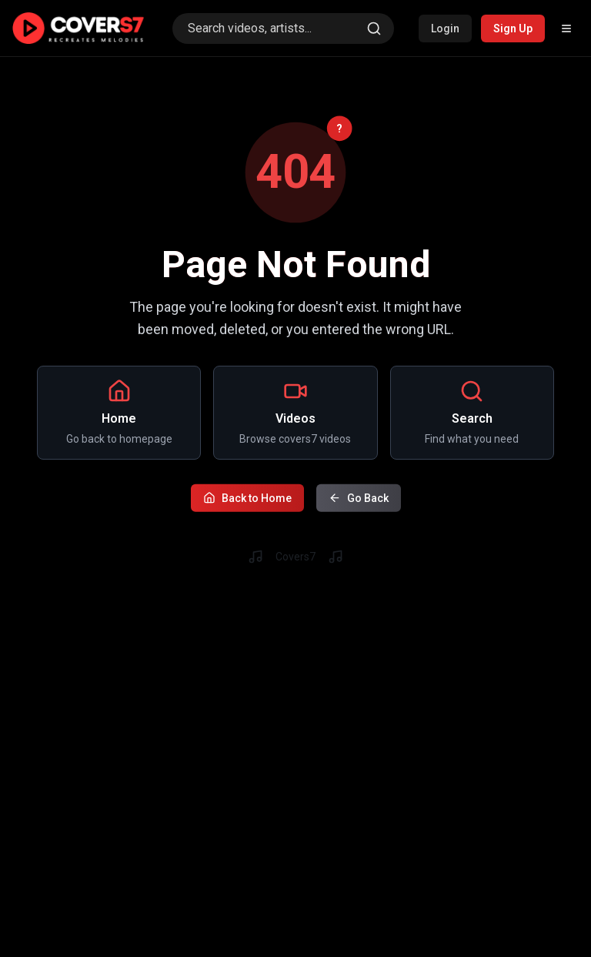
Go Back (359, 496)
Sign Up (513, 28)
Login (445, 28)
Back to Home (247, 496)
